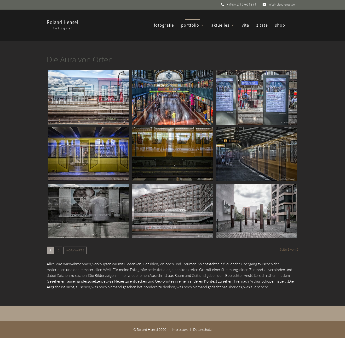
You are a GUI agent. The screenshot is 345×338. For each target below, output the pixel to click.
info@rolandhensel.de (282, 4)
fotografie (164, 25)
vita (245, 25)
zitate (262, 25)
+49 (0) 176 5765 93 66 (241, 4)
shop (280, 25)
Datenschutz (202, 329)
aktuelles (223, 25)
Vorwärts (75, 250)
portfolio (192, 25)
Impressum (180, 329)
